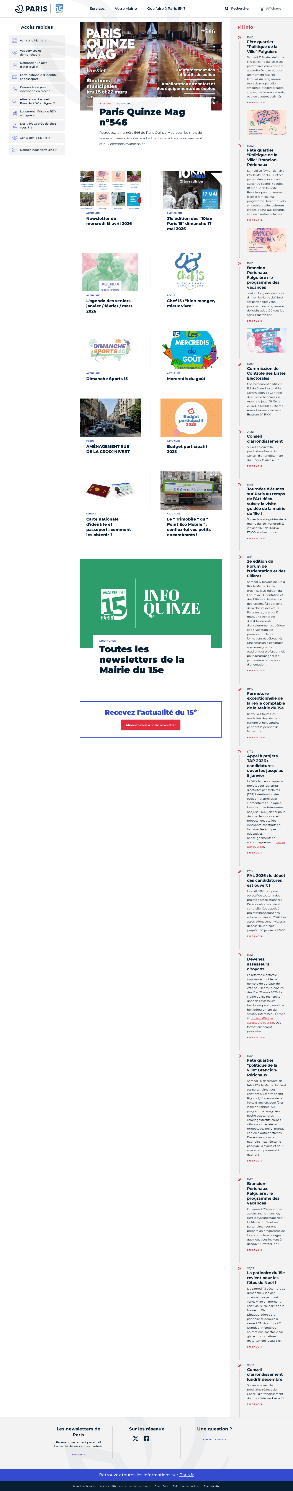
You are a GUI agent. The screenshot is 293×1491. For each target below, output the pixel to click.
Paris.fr (186, 1474)
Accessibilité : (125, 1486)
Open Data (162, 1486)
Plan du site (212, 1486)
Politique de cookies (186, 1486)
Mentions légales (84, 1486)
